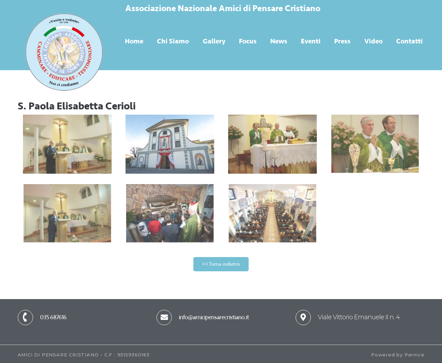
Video (373, 41)
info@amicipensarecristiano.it (214, 317)
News (278, 41)
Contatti (409, 41)
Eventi (311, 41)
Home (134, 41)
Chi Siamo (173, 41)
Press (342, 41)
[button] (221, 264)
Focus (248, 41)
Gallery (214, 41)
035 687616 (53, 317)
